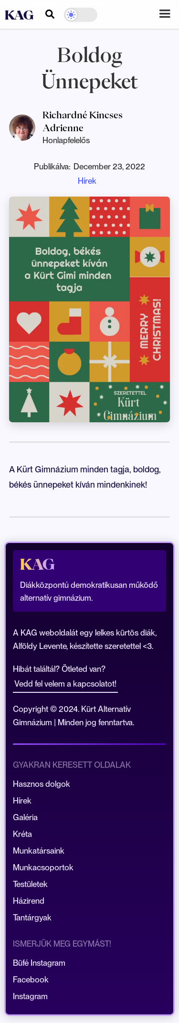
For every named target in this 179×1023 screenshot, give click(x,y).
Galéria (25, 817)
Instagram (30, 996)
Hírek (87, 181)
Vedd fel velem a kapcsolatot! (65, 684)
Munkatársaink (38, 851)
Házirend (28, 901)
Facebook (31, 979)
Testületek (30, 884)
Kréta (22, 834)
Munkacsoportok (43, 867)
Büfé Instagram (39, 963)
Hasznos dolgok (41, 784)
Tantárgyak (32, 917)
